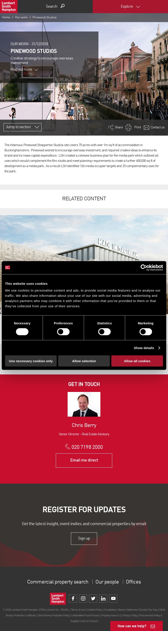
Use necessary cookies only (31, 361)
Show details (144, 348)
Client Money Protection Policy (53, 615)
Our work (21, 17)
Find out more (24, 70)
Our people (107, 582)
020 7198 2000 (87, 447)
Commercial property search (57, 582)
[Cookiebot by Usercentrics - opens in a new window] (144, 267)
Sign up (84, 538)
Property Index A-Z (111, 615)
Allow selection (84, 361)
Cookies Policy (94, 609)
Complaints (110, 609)
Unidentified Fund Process (85, 615)
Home (6, 17)
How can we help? (132, 626)
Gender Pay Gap (148, 609)
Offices (133, 582)
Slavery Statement (127, 609)
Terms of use (78, 609)
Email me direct (84, 460)
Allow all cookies (137, 361)
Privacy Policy (130, 615)
